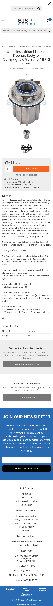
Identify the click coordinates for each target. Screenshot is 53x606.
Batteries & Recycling (26, 501)
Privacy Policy (26, 526)
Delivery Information (26, 516)
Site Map (26, 530)
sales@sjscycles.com (28, 570)
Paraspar (32, 604)
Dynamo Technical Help (26, 545)
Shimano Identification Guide (26, 541)
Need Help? (26, 504)
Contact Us (26, 497)
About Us (26, 493)
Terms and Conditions (26, 523)
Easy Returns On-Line (26, 519)
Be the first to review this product (26, 69)
